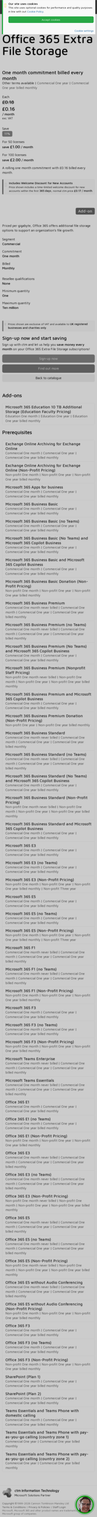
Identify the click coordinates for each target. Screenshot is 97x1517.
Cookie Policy (35, 11)
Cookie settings (84, 30)
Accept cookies (51, 19)
